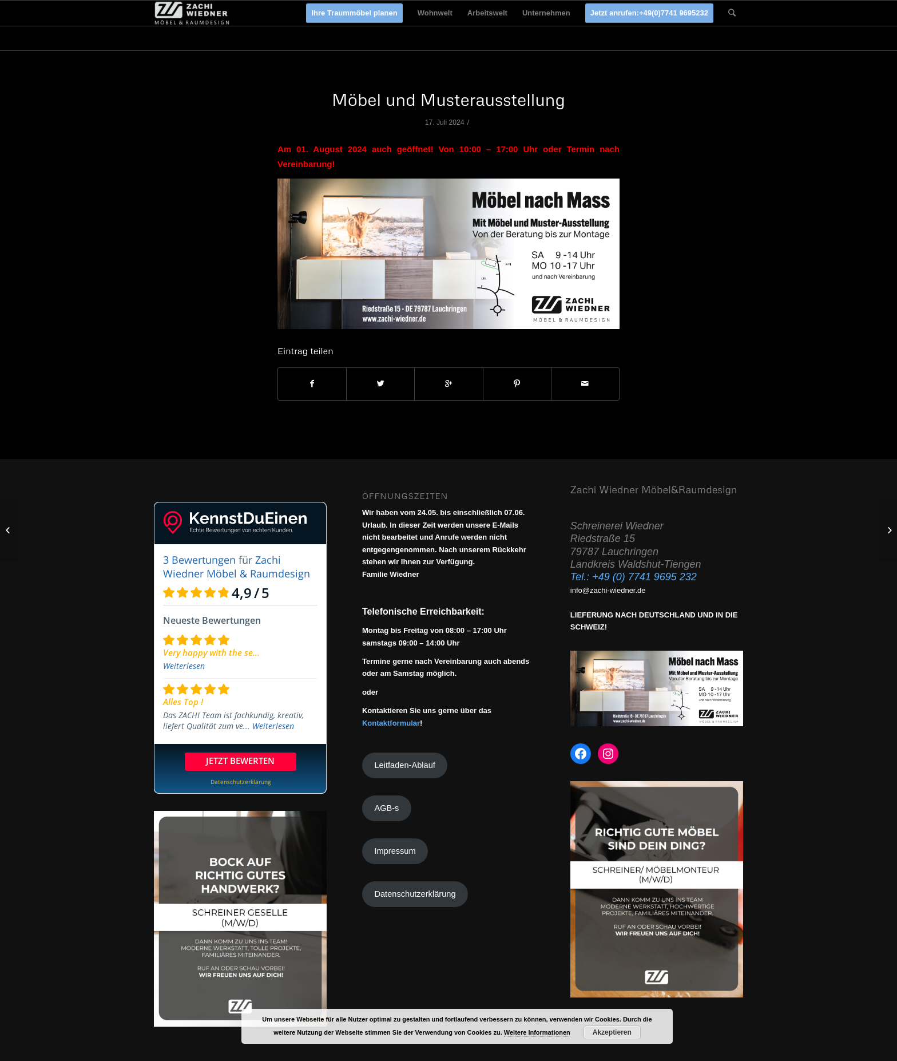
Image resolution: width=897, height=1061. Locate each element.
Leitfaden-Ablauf (404, 765)
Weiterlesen (184, 665)
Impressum (394, 851)
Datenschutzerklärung (414, 893)
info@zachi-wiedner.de (608, 590)
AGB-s (386, 808)
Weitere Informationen (537, 1032)
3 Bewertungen (199, 560)
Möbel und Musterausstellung (448, 99)
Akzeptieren (612, 1032)
